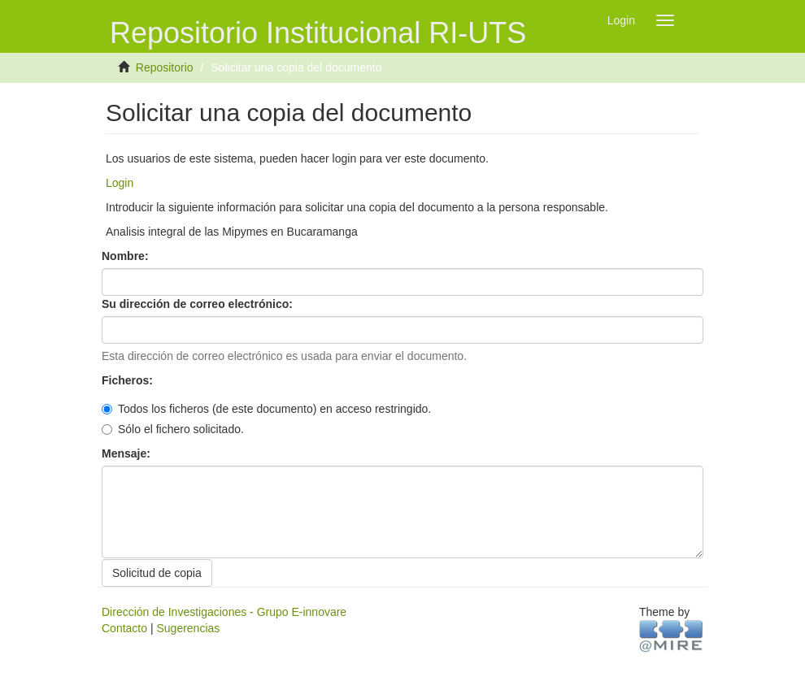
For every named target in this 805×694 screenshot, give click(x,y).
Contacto (124, 628)
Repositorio (165, 67)
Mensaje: (128, 453)
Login (119, 182)
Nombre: (126, 255)
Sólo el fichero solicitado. (173, 429)
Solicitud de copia (157, 572)
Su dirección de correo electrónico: (199, 303)
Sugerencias (188, 628)
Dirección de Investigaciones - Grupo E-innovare (224, 611)
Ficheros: (129, 380)
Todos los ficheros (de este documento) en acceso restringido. (266, 408)
